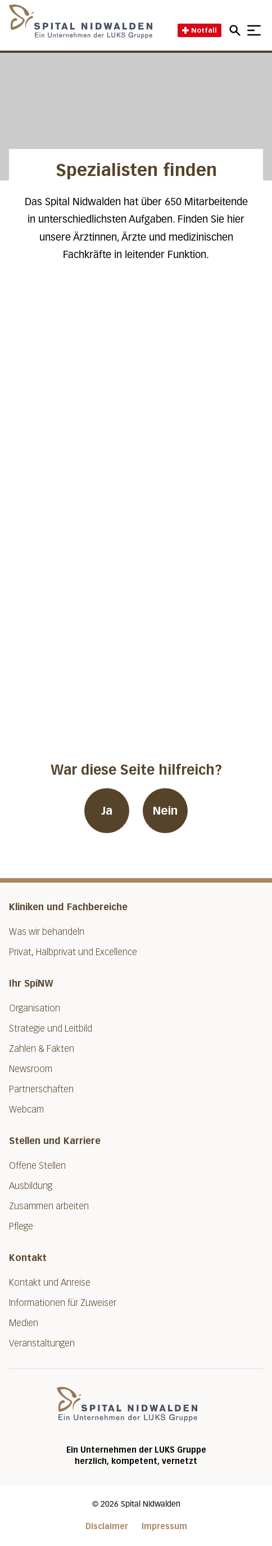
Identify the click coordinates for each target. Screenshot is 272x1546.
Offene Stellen (37, 1165)
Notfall (199, 30)
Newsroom (30, 1069)
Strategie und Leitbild (50, 1028)
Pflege (21, 1226)
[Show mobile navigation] (254, 30)
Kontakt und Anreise (49, 1282)
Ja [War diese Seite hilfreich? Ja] (106, 810)
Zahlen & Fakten (41, 1048)
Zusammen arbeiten (49, 1206)
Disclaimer (106, 1526)
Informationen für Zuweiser (62, 1303)
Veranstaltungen (42, 1343)
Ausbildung (30, 1186)
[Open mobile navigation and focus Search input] (236, 30)
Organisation (34, 1008)
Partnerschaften (41, 1089)
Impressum (164, 1526)
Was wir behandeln (46, 931)
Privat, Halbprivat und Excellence (73, 952)
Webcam (26, 1109)
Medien (23, 1323)
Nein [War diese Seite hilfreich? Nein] (165, 810)
